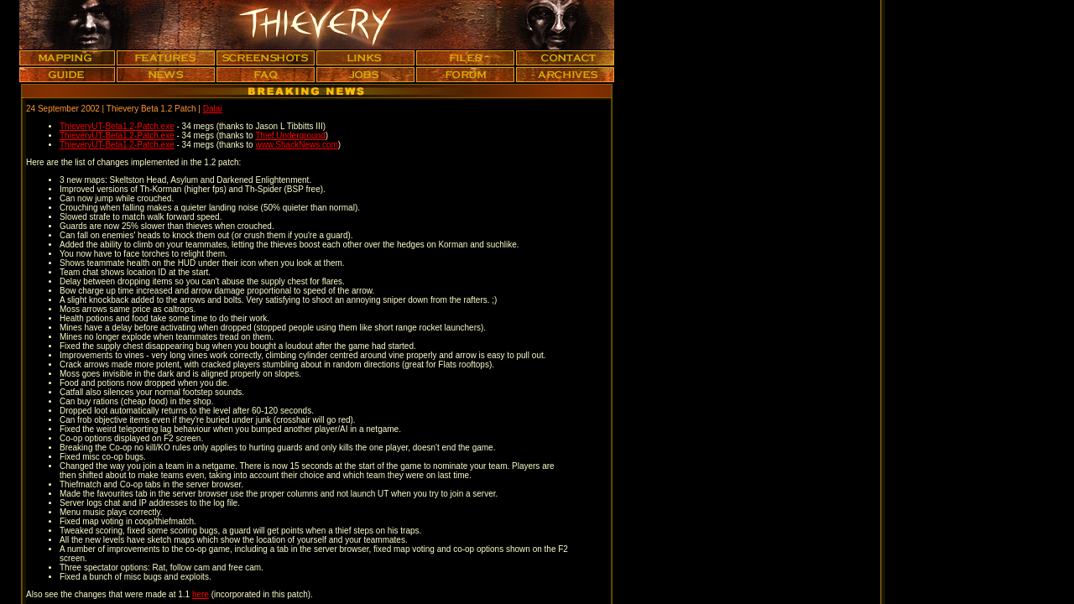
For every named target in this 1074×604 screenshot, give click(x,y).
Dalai (212, 108)
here (200, 594)
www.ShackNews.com (296, 144)
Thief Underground (290, 135)
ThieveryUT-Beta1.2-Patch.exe (117, 126)
